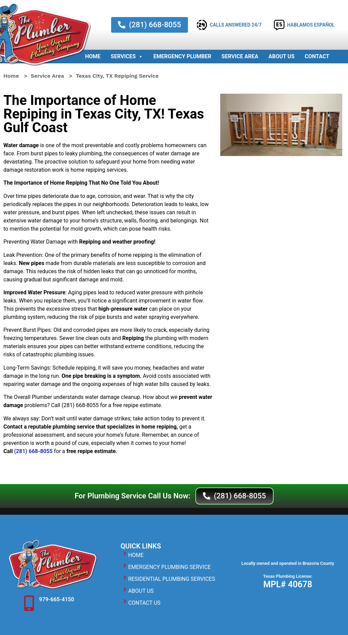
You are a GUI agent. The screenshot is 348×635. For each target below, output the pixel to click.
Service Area (240, 56)
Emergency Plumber (182, 56)
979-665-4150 (56, 599)
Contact (317, 56)
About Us (281, 56)
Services (127, 56)
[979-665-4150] (29, 603)
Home (93, 56)
